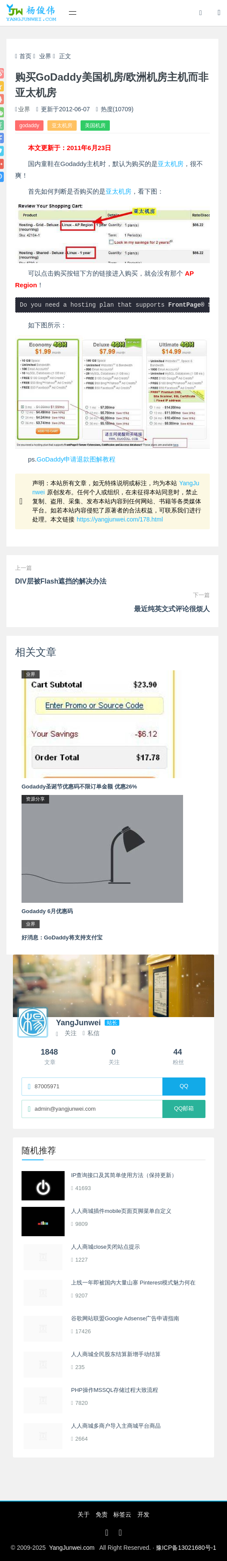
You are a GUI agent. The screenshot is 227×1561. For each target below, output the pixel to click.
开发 (143, 1514)
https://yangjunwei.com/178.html (120, 519)
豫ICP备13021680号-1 (186, 1547)
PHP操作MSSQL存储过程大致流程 (114, 1390)
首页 (23, 56)
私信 (91, 1033)
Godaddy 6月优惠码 (47, 911)
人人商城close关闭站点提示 (105, 1247)
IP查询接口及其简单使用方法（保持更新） (124, 1175)
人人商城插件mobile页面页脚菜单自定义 (121, 1211)
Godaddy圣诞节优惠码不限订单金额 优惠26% (79, 786)
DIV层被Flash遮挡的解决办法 (60, 581)
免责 (102, 1514)
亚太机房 (62, 125)
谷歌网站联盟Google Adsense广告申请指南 (125, 1318)
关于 (84, 1514)
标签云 (122, 1514)
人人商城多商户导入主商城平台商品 (116, 1426)
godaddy (29, 125)
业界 (45, 56)
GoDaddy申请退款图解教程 (76, 459)
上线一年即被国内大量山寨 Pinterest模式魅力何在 (133, 1282)
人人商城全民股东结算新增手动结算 (116, 1354)
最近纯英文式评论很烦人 (172, 608)
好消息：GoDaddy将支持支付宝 (62, 937)
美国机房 (95, 125)
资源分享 (35, 798)
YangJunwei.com (72, 1547)
